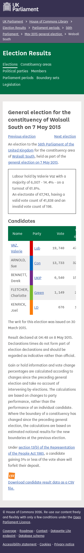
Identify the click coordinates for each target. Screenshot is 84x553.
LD (36, 307)
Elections (10, 64)
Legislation (11, 84)
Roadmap (26, 531)
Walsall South (23, 156)
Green (39, 293)
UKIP (37, 278)
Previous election (22, 136)
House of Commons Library (48, 22)
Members (38, 71)
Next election (65, 136)
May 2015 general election (44, 34)
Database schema (31, 536)
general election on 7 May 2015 (33, 162)
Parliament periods (46, 28)
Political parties (15, 71)
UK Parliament (13, 22)
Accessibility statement (20, 544)
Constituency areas (36, 64)
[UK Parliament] (21, 7)
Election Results (14, 28)
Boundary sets (48, 78)
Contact (41, 531)
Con (37, 263)
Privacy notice (64, 544)
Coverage (9, 531)
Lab (37, 248)
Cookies (45, 544)
